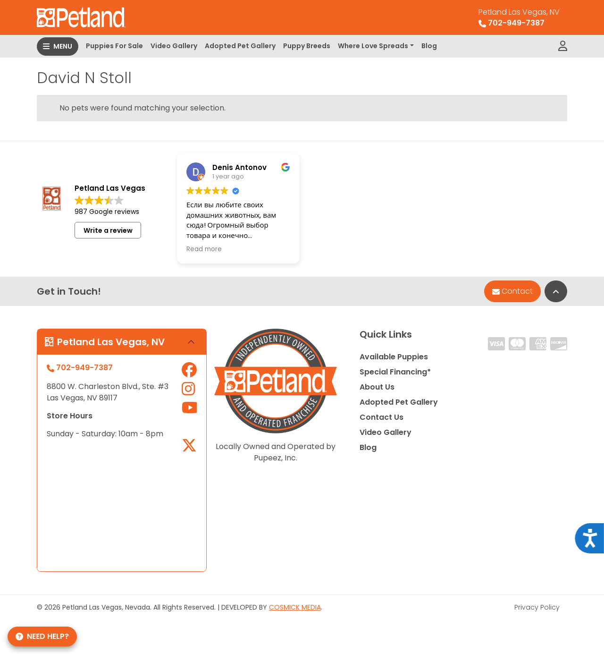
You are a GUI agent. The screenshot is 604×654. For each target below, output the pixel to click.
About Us (377, 387)
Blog (429, 46)
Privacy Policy (537, 607)
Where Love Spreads (373, 46)
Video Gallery (174, 46)
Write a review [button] (108, 230)
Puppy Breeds (306, 46)
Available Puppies (394, 356)
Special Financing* (395, 371)
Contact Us (381, 417)
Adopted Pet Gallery (240, 46)
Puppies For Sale (114, 46)
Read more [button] (204, 249)
